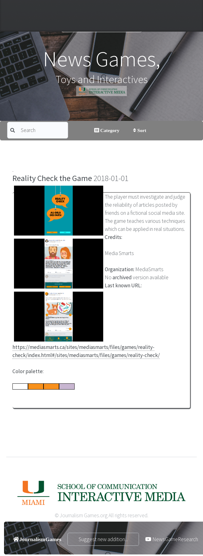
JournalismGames (40, 539)
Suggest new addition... (103, 539)
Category (109, 130)
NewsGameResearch (175, 539)
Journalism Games (101, 24)
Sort (141, 130)
